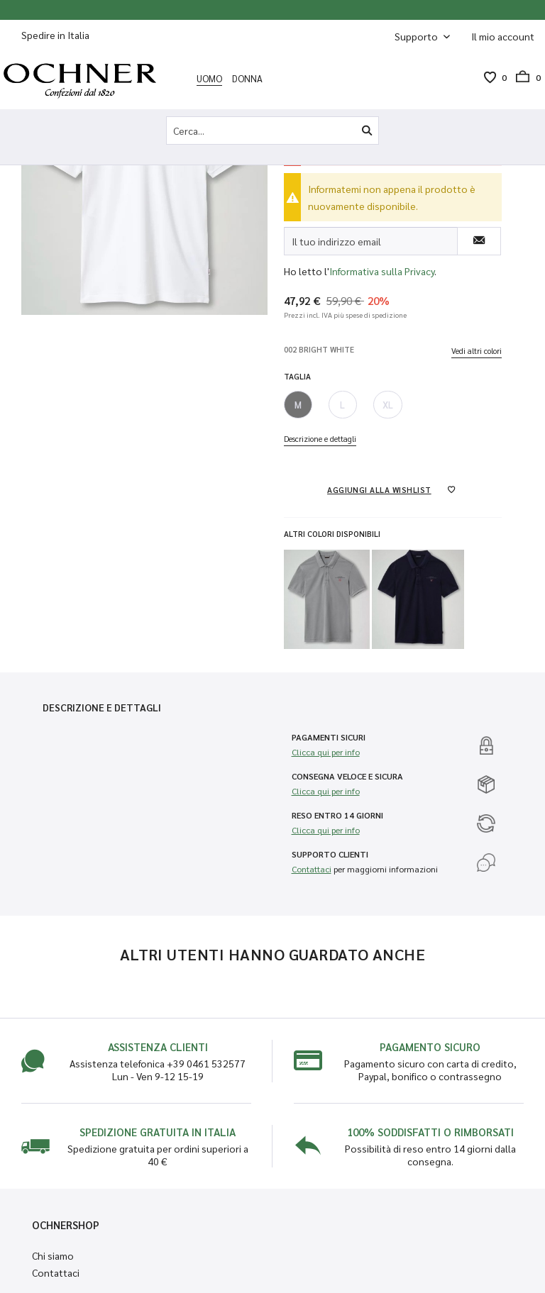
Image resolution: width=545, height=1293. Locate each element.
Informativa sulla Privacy (381, 271)
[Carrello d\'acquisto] (524, 77)
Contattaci (311, 869)
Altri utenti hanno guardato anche (273, 954)
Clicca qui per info (326, 752)
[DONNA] (247, 78)
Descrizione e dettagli (320, 438)
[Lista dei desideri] (489, 77)
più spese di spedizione (370, 314)
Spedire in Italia (55, 34)
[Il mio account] (502, 36)
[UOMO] (209, 78)
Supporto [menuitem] (417, 36)
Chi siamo (53, 1255)
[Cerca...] (272, 130)
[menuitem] (503, 36)
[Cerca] (367, 130)
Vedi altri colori (476, 350)
